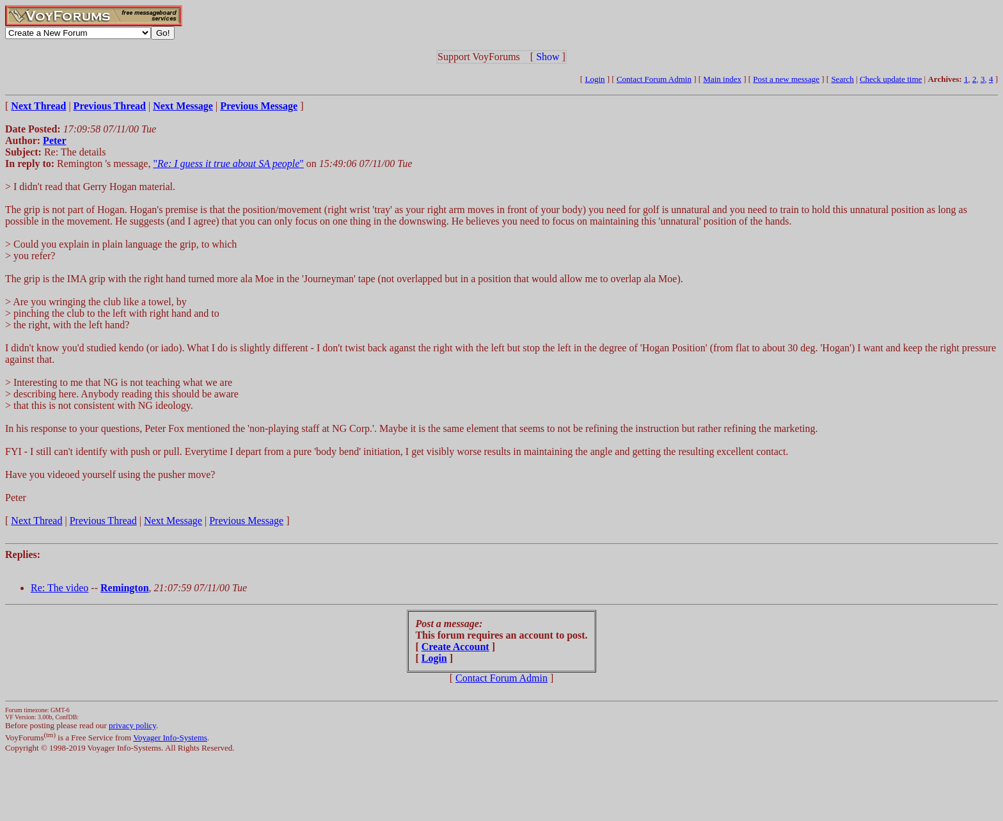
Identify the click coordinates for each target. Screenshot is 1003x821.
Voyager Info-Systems (170, 737)
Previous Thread (103, 520)
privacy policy (132, 725)
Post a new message (786, 79)
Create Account (455, 646)
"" (228, 163)
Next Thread (36, 520)
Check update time (891, 79)
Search (842, 79)
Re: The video (59, 587)
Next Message (173, 520)
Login (594, 79)
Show (547, 56)
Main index (722, 79)
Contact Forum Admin (654, 79)
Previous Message (246, 520)
